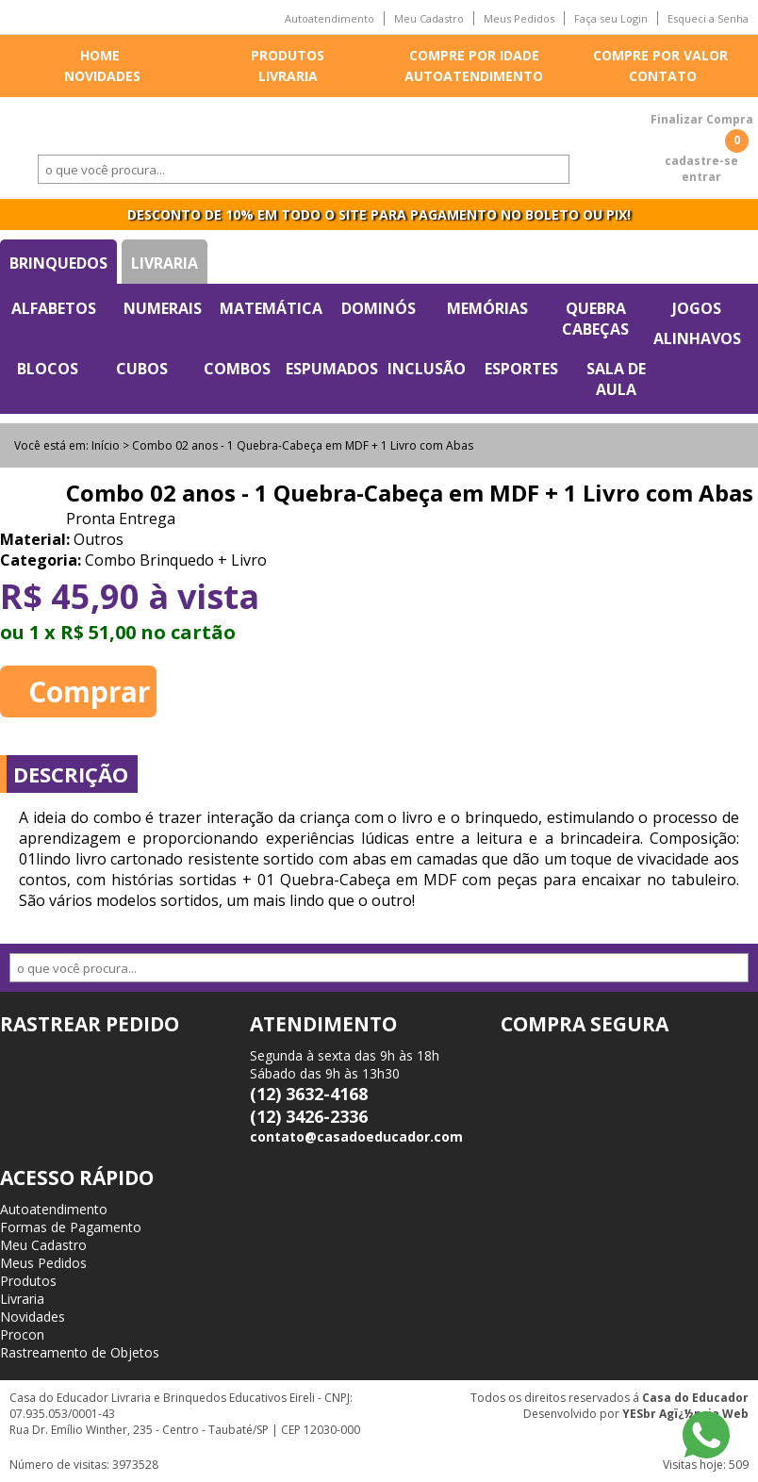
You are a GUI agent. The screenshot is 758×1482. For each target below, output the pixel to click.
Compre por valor (660, 55)
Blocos (47, 368)
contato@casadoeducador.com (356, 1136)
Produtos (287, 55)
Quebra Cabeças (595, 318)
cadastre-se (701, 161)
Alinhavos (697, 338)
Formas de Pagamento (70, 1227)
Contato (663, 76)
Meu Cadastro (429, 18)
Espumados (332, 368)
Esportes (521, 368)
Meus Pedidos (519, 18)
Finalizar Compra (702, 119)
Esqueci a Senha (708, 18)
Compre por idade (474, 55)
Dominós (378, 308)
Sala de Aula (616, 379)
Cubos (142, 368)
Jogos (696, 308)
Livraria (288, 76)
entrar (701, 177)
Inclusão (426, 368)
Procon (22, 1334)
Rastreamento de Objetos (79, 1352)
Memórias (487, 308)
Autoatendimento (329, 18)
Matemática (271, 308)
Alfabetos (53, 308)
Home (100, 55)
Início (105, 445)
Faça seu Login (611, 18)
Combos (237, 368)
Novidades (102, 76)
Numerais (163, 308)
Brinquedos (58, 263)
